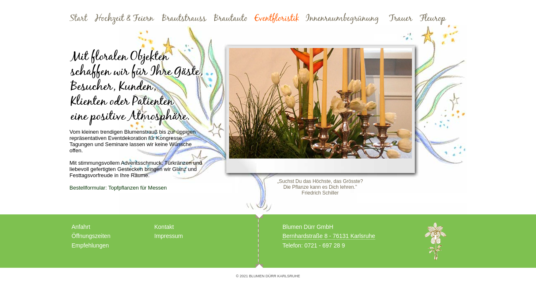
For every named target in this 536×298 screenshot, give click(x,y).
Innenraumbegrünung (344, 18)
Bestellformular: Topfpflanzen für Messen (118, 188)
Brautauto (230, 18)
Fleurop (432, 18)
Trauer (401, 18)
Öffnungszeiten (91, 236)
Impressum (168, 236)
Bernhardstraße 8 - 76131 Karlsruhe (328, 236)
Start (78, 18)
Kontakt (164, 226)
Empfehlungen (90, 245)
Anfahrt (81, 226)
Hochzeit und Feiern (124, 18)
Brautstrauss (184, 18)
